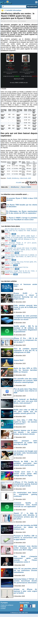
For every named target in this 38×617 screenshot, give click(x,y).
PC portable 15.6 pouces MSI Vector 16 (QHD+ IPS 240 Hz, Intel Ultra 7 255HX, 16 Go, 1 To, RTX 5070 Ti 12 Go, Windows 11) (21, 249)
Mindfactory (15, 178)
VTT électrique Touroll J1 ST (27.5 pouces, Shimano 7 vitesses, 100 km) (21, 243)
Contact (3, 608)
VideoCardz (23, 178)
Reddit (9, 178)
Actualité (18, 182)
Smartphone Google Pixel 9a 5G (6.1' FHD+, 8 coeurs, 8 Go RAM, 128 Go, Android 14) (21, 271)
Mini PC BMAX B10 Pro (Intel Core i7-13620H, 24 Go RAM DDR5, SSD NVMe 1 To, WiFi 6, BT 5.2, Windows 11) (21, 256)
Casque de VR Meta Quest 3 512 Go (16, 267)
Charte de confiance (7, 605)
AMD (29, 178)
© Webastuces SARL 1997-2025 (19, 612)
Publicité (3, 607)
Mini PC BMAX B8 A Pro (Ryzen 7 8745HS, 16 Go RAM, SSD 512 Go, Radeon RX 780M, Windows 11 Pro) (21, 230)
